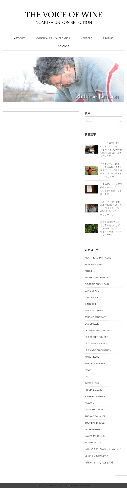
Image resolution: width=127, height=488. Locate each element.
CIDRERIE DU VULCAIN (97, 284)
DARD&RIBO (91, 297)
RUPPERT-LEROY (94, 409)
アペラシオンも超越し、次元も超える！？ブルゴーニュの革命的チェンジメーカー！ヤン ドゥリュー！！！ (111, 170)
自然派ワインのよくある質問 (99, 462)
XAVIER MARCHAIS (95, 436)
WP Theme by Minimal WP (80, 485)
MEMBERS (86, 38)
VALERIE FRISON (94, 429)
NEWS (88, 370)
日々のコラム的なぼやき (96, 456)
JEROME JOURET (94, 310)
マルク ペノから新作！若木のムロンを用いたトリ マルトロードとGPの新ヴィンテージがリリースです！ (111, 208)
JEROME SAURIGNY (95, 317)
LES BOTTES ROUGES (96, 337)
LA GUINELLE (92, 324)
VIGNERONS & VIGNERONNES (53, 38)
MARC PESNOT (93, 357)
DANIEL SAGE (92, 291)
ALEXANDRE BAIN (94, 264)
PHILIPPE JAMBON (94, 390)
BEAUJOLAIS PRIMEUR (97, 277)
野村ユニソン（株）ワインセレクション (53, 485)
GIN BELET (90, 304)
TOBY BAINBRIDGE (95, 423)
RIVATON (89, 403)
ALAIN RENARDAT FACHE (98, 258)
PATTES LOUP (92, 383)
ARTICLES (19, 38)
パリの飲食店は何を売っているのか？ (103, 449)
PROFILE (108, 38)
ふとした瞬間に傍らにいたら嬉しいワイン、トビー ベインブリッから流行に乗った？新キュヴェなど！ (111, 149)
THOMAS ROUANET (95, 416)
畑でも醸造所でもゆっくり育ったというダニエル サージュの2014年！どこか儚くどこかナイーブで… (111, 228)
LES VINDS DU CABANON (98, 350)
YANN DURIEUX (93, 442)
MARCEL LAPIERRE (95, 363)
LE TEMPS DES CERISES (97, 330)
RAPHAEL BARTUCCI (95, 396)
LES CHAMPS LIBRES (96, 343)
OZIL (87, 376)
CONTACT (63, 46)
